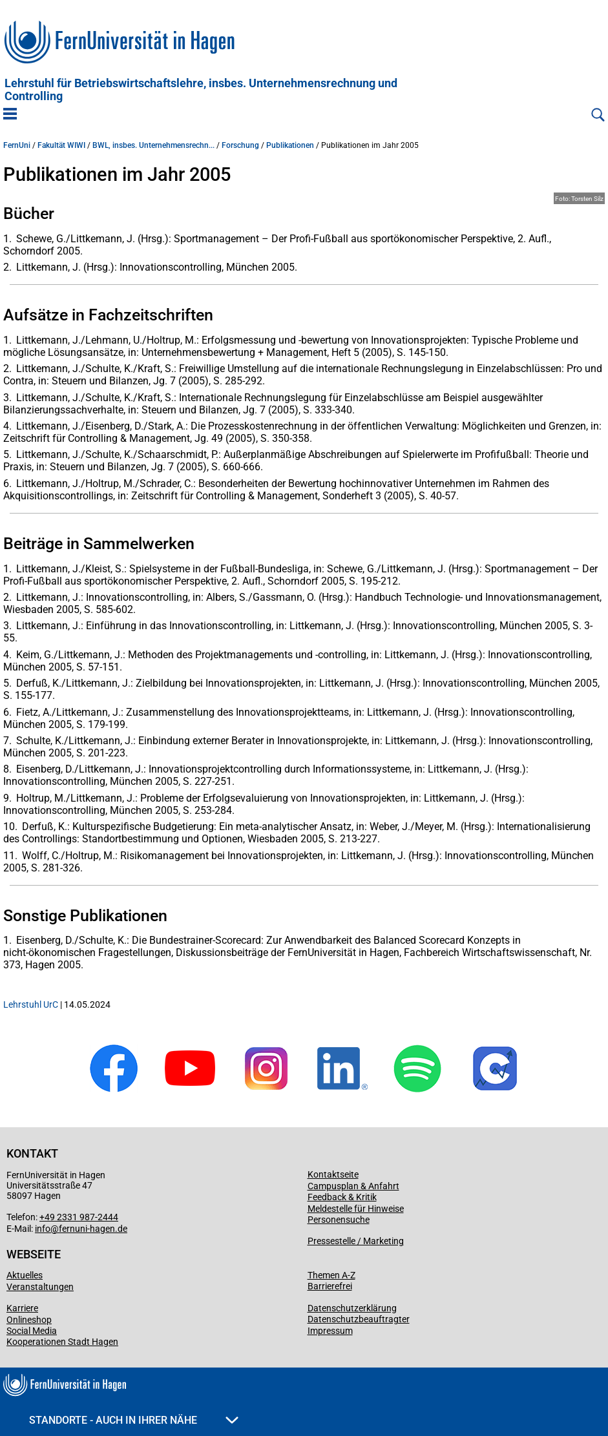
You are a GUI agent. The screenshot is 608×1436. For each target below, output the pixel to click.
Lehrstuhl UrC (30, 1004)
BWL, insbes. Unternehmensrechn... (153, 145)
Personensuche (339, 1219)
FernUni (16, 145)
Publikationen (290, 145)
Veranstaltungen (40, 1287)
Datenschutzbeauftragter (359, 1319)
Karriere (22, 1308)
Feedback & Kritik (342, 1197)
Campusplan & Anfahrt (353, 1186)
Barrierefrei (330, 1286)
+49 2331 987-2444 (78, 1217)
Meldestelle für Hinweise (356, 1208)
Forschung (240, 145)
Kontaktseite (333, 1174)
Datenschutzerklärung (352, 1308)
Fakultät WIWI (61, 145)
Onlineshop (29, 1320)
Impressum (330, 1331)
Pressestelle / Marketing (356, 1241)
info (42, 1228)
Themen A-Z (331, 1275)
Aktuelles (24, 1275)
